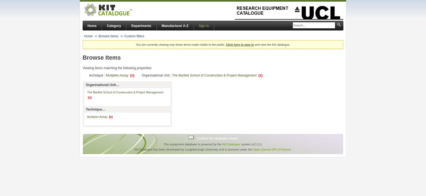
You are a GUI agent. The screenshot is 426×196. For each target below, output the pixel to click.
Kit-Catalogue (231, 144)
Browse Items (108, 36)
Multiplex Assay (120, 75)
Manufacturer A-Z (175, 26)
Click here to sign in (240, 44)
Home (91, 26)
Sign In (204, 26)
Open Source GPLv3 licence (272, 149)
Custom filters (134, 36)
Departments (141, 26)
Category (114, 26)
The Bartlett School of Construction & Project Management (217, 75)
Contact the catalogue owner (217, 138)
